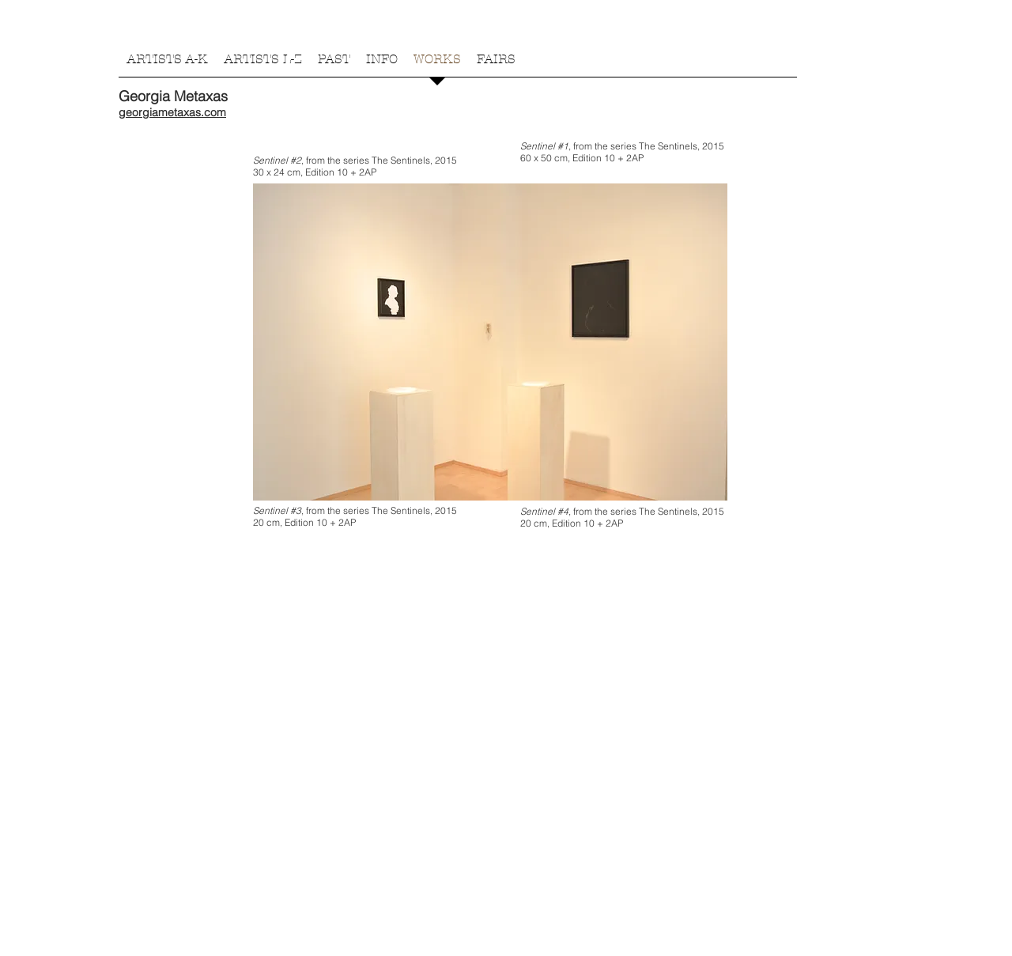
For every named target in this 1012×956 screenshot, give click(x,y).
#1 (562, 146)
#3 (295, 510)
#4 (562, 511)
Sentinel (271, 160)
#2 (295, 160)
